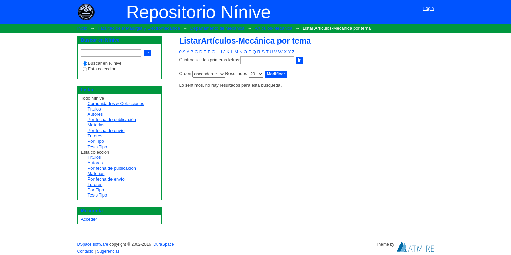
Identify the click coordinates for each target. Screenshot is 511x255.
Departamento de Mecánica (217, 28)
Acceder (89, 219)
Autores (95, 114)
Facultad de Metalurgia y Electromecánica (139, 28)
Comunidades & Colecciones (116, 103)
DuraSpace (163, 244)
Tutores (95, 135)
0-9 (182, 51)
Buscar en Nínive (102, 63)
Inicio (82, 28)
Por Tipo (96, 141)
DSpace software (92, 244)
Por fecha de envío (106, 130)
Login (428, 8)
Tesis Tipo (97, 146)
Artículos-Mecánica (273, 28)
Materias (96, 125)
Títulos (94, 109)
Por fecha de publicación (112, 119)
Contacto (85, 251)
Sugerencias (108, 251)
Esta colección (100, 68)
